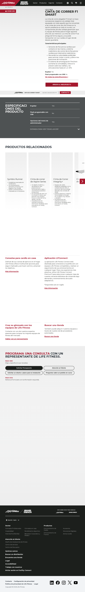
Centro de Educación (12, 547)
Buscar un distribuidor (14, 554)
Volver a (9, 7)
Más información (12, 271)
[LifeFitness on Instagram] (64, 583)
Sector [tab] (35, 3)
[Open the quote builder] (76, 3)
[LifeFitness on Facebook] (58, 583)
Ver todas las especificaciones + (56, 77)
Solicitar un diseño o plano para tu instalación (24, 373)
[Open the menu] (80, 3)
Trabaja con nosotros (13, 567)
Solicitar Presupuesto (24, 368)
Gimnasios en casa (30, 528)
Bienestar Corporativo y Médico (32, 534)
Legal (7, 561)
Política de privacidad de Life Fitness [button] (18, 584)
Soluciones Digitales (69, 531)
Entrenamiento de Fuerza (50, 533)
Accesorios (66, 528)
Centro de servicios (11, 544)
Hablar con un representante (16, 339)
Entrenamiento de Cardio (50, 529)
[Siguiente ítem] (82, 181)
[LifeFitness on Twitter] (70, 583)
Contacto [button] (8, 581)
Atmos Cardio (67, 534)
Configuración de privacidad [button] (24, 581)
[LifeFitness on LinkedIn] (52, 583)
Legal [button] (36, 584)
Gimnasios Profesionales (13, 528)
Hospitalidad (9, 531)
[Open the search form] (72, 3)
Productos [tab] (43, 3)
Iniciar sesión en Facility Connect (18, 570)
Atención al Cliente (59, 368)
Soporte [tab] (51, 3)
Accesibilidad (10, 564)
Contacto (59, 3)
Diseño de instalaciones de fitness (16, 542)
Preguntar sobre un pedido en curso (59, 373)
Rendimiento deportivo (32, 531)
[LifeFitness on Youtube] (76, 583)
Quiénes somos (11, 551)
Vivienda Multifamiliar (12, 534)
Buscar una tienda (51, 336)
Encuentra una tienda (13, 557)
